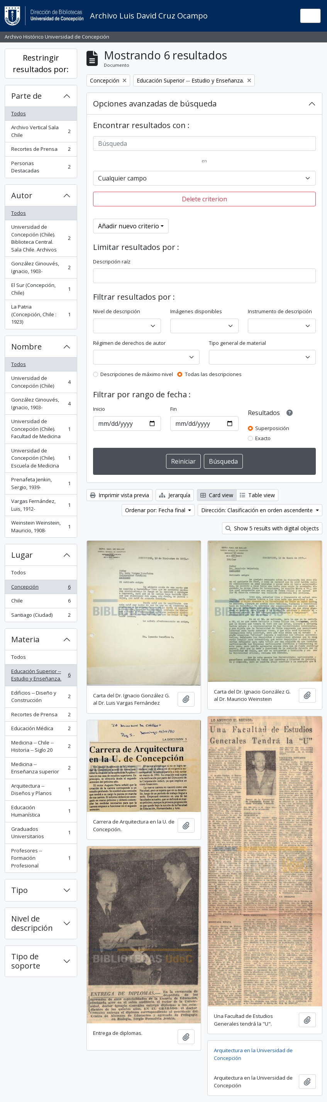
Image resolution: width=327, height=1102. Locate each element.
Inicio (99, 408)
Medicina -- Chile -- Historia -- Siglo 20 (41, 746)
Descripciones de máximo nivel (136, 374)
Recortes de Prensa (41, 150)
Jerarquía (174, 495)
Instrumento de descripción (280, 311)
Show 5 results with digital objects (272, 528)
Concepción (41, 588)
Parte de (26, 96)
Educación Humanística (41, 811)
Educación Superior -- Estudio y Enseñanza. (41, 675)
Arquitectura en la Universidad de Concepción (253, 1054)
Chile (41, 602)
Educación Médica (41, 730)
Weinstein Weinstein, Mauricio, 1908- (41, 526)
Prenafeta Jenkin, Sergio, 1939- (41, 483)
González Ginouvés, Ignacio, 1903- (41, 267)
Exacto (263, 438)
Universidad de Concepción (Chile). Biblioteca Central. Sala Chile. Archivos (41, 238)
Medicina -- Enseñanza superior (41, 768)
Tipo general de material (237, 342)
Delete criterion (204, 199)
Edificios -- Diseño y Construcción (41, 696)
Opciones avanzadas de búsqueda (155, 103)
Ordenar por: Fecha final (156, 510)
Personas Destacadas (41, 167)
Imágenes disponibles (196, 311)
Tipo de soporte (25, 961)
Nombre (26, 346)
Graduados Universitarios (41, 832)
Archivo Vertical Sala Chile (41, 131)
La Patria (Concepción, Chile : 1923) (41, 314)
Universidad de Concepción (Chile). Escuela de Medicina (41, 458)
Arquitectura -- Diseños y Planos (41, 789)
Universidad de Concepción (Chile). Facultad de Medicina (41, 429)
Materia (25, 639)
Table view (257, 495)
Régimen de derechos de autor (129, 342)
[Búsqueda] (204, 143)
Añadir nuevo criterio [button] (128, 226)
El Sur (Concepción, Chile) (41, 289)
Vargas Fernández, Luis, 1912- (41, 505)
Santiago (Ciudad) (41, 616)
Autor (21, 195)
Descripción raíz (111, 261)
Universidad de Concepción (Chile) (41, 382)
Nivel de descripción (32, 923)
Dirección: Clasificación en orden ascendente (257, 510)
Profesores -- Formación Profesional (41, 858)
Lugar (22, 555)
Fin (173, 408)
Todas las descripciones (213, 374)
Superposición (272, 428)
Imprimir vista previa (119, 495)
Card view (216, 495)
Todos (18, 113)
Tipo (19, 890)
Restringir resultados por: (41, 63)
